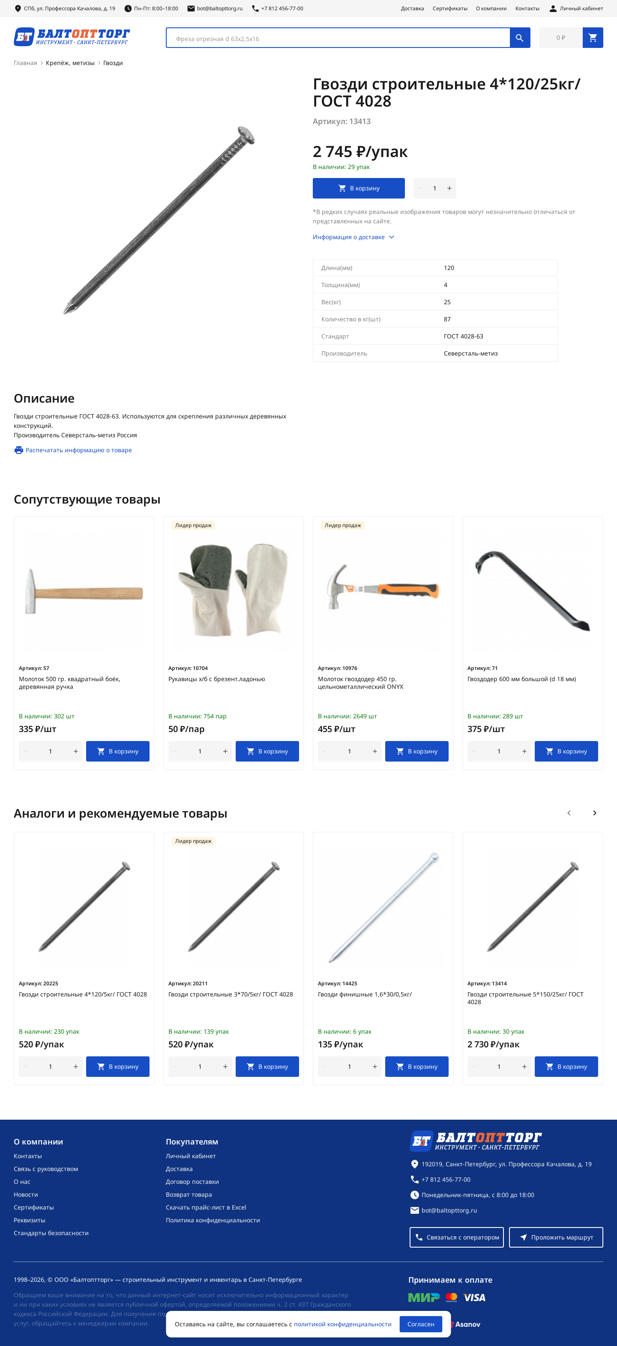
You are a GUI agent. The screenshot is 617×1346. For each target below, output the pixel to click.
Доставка (412, 8)
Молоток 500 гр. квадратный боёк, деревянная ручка (69, 683)
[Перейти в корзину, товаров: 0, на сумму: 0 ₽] (571, 37)
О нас (22, 1181)
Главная (25, 63)
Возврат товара (189, 1194)
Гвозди (113, 63)
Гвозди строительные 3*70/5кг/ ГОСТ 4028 (230, 994)
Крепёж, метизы (70, 63)
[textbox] (342, 39)
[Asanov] (463, 1324)
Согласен (420, 1324)
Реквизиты (29, 1220)
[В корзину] (118, 751)
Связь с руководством (46, 1169)
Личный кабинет (191, 1156)
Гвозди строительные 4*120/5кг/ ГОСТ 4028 (83, 994)
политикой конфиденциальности (343, 1324)
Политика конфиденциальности (213, 1220)
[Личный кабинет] (575, 8)
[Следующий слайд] (594, 812)
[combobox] (348, 37)
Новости (26, 1194)
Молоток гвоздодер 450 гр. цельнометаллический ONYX (360, 683)
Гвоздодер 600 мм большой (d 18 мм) (521, 679)
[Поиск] (520, 37)
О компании (491, 8)
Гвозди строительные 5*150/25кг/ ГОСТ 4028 (525, 998)
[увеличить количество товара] (449, 188)
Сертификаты (450, 8)
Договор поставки (192, 1181)
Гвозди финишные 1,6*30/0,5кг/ (365, 994)
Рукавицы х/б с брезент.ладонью (216, 679)
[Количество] (435, 188)
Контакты (527, 8)
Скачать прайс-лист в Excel (206, 1207)
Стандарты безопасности (51, 1233)
